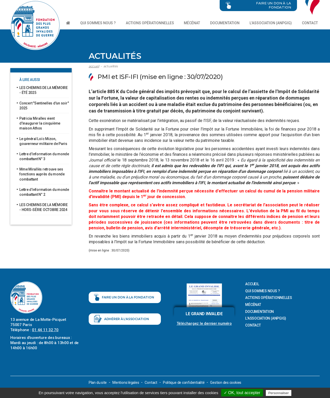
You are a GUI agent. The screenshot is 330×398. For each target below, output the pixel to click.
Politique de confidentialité (184, 382)
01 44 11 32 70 (45, 330)
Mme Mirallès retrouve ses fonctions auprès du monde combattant (42, 174)
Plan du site (98, 382)
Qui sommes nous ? (98, 23)
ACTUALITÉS (110, 66)
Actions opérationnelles (150, 23)
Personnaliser (278, 393)
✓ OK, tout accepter (242, 393)
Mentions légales (125, 382)
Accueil (94, 66)
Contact (310, 23)
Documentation (225, 23)
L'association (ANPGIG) (271, 23)
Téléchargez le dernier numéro (204, 323)
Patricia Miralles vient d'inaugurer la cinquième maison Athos (39, 123)
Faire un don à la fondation (124, 297)
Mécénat (192, 23)
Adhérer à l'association (121, 319)
